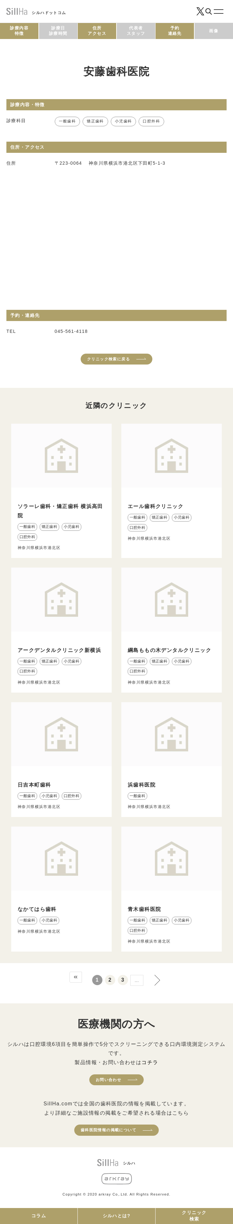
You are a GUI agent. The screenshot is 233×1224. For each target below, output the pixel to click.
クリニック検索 (194, 1215)
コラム (38, 1215)
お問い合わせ (108, 1080)
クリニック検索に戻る (108, 359)
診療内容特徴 (19, 31)
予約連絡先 (175, 31)
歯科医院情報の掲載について (108, 1130)
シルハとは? (117, 1215)
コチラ (149, 1062)
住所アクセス (97, 31)
